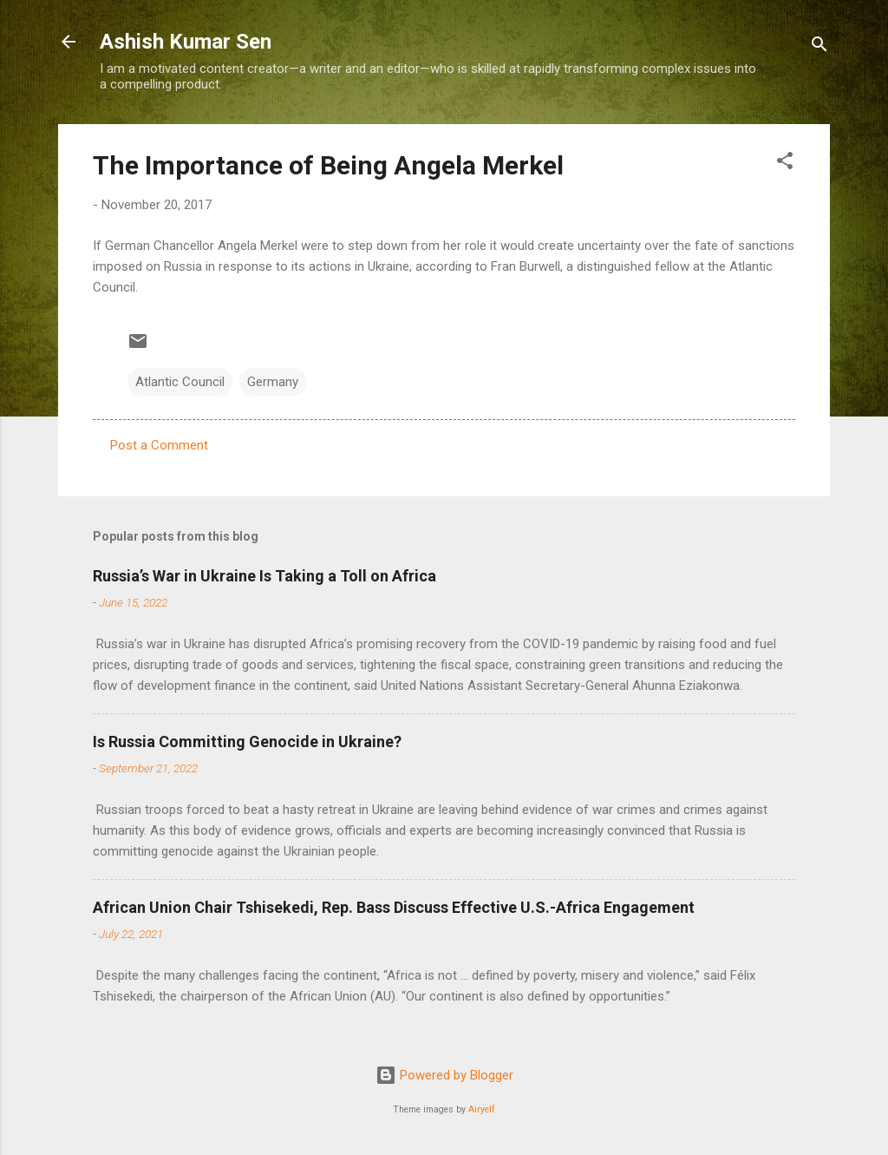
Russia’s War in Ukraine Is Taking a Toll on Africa (264, 576)
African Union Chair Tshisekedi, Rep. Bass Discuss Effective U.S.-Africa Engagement (394, 907)
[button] (784, 163)
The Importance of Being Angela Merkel (328, 165)
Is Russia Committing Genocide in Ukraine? (247, 741)
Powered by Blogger (444, 1075)
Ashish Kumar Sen (185, 42)
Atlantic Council (180, 382)
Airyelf (481, 1109)
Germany (272, 382)
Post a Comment (159, 445)
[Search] (819, 47)
